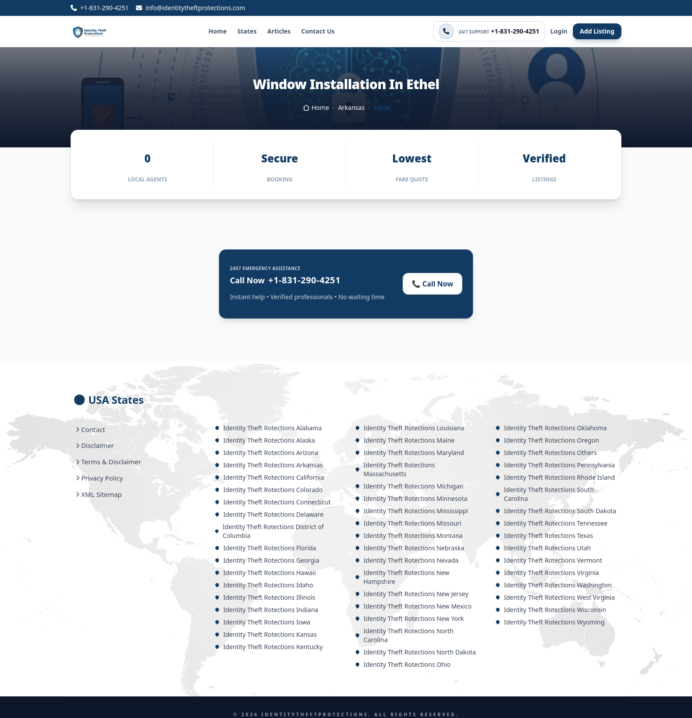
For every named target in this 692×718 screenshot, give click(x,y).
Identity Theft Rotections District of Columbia (268, 531)
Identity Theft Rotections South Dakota (555, 511)
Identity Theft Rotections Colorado (268, 489)
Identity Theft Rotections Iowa (262, 622)
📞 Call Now (432, 283)
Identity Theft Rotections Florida (265, 548)
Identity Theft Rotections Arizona (266, 452)
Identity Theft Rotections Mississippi (411, 511)
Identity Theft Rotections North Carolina (404, 635)
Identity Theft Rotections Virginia (547, 572)
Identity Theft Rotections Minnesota (411, 498)
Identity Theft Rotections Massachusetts (395, 469)
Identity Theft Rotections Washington (553, 585)
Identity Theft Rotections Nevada (407, 560)
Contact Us (318, 31)
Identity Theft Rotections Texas (544, 535)
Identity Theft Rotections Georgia (267, 560)
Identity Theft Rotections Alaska (264, 440)
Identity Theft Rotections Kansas (265, 634)
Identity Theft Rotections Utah (543, 548)
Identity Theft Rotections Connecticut (272, 502)
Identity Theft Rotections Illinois (264, 597)
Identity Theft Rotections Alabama (268, 428)
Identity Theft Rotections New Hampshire (402, 577)
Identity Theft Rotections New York (409, 618)
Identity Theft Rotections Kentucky (268, 647)
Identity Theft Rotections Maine (405, 440)
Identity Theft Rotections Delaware (268, 514)
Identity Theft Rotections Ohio (403, 664)
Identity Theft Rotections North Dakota (415, 652)
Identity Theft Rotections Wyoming (550, 622)
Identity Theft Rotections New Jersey (411, 594)
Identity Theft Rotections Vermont (548, 560)
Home (217, 31)
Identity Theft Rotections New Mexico (413, 606)
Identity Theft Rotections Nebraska (409, 548)
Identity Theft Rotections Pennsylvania (555, 465)
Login (559, 31)
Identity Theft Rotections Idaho (263, 585)
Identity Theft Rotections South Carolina (544, 494)
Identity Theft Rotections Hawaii (265, 572)
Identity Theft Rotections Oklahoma (551, 428)
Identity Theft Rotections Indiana (266, 609)
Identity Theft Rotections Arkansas (268, 465)
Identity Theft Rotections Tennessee (551, 523)
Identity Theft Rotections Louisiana (409, 428)
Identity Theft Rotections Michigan (409, 486)
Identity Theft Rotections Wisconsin (550, 609)
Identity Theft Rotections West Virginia (555, 597)
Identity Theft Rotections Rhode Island (555, 477)
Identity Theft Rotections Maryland (409, 452)
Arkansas (351, 107)
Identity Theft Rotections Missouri (408, 523)
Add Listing (597, 31)
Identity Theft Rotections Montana (409, 535)
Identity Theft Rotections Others (546, 452)
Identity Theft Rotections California (269, 477)
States (247, 31)
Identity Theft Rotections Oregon (547, 440)
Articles (278, 31)
